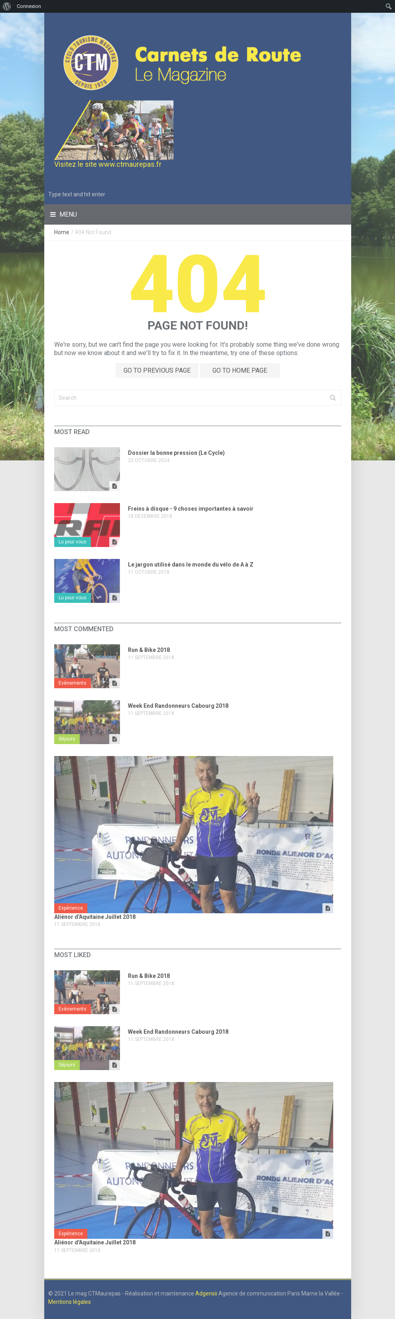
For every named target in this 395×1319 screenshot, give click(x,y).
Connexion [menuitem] (29, 6)
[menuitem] (7, 6)
